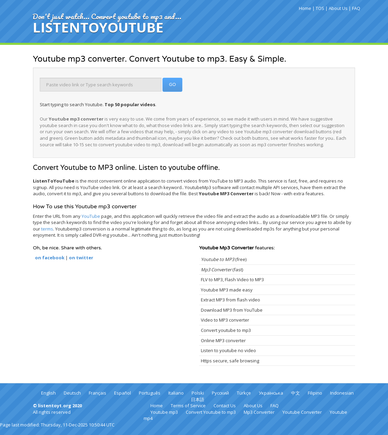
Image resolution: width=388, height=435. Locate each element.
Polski (198, 393)
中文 (295, 393)
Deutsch (72, 393)
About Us (338, 8)
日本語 (197, 399)
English (48, 393)
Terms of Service (188, 405)
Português (149, 393)
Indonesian (342, 393)
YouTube (91, 216)
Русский (220, 393)
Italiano (176, 393)
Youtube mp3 (164, 412)
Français (97, 393)
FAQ (356, 8)
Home (305, 8)
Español (122, 393)
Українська (271, 393)
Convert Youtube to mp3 (211, 412)
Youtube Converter (302, 412)
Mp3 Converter (259, 412)
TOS (320, 8)
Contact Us (225, 405)
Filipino (315, 393)
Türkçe (244, 393)
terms (47, 229)
